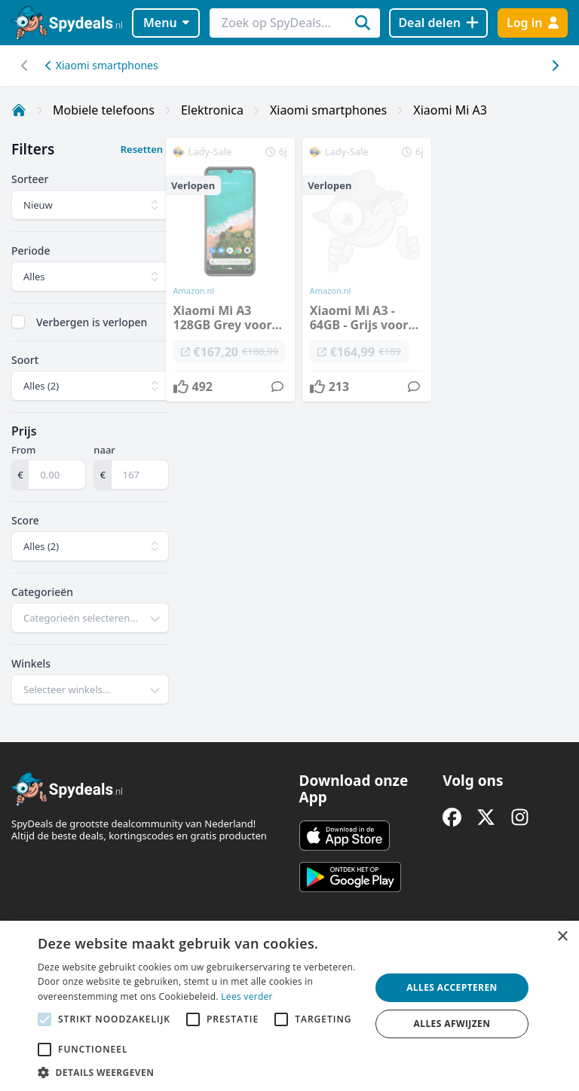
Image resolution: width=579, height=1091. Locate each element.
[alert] (289, 1006)
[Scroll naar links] (554, 65)
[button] (199, 1072)
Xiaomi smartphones (101, 65)
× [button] (562, 937)
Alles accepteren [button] (452, 987)
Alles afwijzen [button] (452, 1023)
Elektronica (212, 110)
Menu (166, 22)
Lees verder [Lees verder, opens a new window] (247, 996)
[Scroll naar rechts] (24, 65)
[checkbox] (18, 322)
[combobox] (90, 618)
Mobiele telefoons (104, 110)
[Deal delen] (438, 23)
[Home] (18, 110)
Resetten (142, 149)
